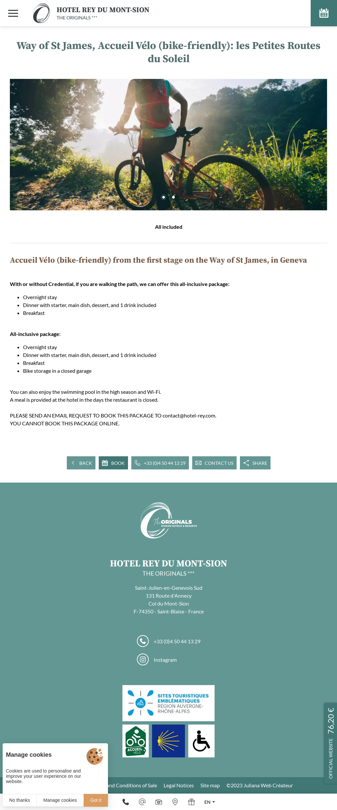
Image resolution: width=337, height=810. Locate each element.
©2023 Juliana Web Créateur (259, 785)
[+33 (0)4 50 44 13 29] (125, 802)
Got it (96, 800)
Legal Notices (179, 785)
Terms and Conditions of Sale (124, 785)
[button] (163, 197)
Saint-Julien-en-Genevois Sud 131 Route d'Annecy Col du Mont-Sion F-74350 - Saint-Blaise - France (169, 599)
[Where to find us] (175, 802)
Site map (210, 785)
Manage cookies (60, 800)
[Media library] (158, 802)
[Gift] (191, 802)
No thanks (19, 800)
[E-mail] (142, 802)
